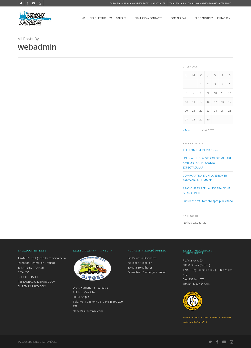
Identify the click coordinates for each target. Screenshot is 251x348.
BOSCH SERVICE (28, 277)
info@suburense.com (196, 284)
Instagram (223, 18)
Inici (83, 18)
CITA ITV (23, 272)
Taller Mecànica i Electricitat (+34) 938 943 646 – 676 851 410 (200, 3)
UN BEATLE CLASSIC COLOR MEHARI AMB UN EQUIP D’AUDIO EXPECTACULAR (207, 162)
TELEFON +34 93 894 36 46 (200, 150)
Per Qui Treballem (101, 18)
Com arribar (180, 18)
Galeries (122, 18)
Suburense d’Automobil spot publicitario (208, 201)
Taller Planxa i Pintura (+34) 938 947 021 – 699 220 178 (137, 3)
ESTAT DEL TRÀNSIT (31, 267)
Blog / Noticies (204, 18)
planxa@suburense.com (88, 311)
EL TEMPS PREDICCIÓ (32, 286)
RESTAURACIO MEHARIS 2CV (36, 281)
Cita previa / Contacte (150, 18)
